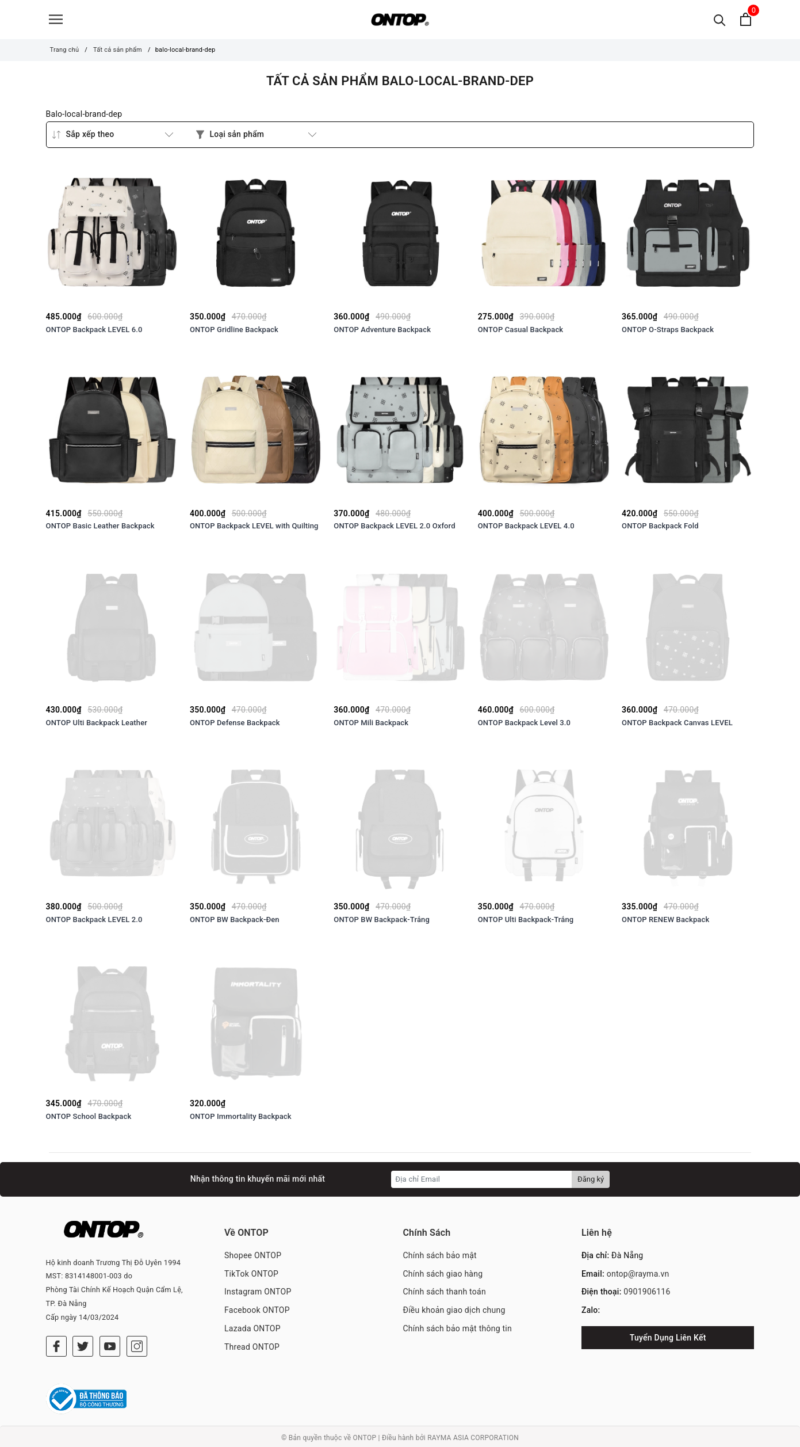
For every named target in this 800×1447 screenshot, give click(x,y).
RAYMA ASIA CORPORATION (473, 1435)
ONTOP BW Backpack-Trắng (382, 923)
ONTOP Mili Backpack (371, 726)
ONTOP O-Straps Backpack (668, 333)
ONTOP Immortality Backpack (241, 1120)
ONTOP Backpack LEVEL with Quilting (254, 530)
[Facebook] (56, 1333)
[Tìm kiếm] (720, 22)
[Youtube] (109, 1333)
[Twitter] (82, 1333)
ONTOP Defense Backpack (235, 726)
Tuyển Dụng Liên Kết (668, 1341)
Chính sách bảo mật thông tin (457, 1332)
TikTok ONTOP (251, 1277)
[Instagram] (137, 1333)
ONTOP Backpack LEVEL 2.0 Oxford (394, 530)
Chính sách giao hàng (443, 1277)
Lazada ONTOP (252, 1332)
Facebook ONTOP (257, 1314)
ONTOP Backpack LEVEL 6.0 (94, 333)
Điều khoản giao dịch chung (454, 1314)
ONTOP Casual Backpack (521, 333)
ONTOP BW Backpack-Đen (235, 923)
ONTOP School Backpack (89, 1120)
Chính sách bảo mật (439, 1259)
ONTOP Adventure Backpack (382, 333)
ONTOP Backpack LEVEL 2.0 (94, 923)
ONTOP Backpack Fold (660, 530)
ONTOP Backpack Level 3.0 (524, 726)
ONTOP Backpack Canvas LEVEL (677, 726)
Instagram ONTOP (257, 1296)
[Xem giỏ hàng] (745, 21)
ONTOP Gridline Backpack (234, 333)
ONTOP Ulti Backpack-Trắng (526, 923)
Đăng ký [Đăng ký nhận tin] (590, 1183)
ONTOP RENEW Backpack (665, 923)
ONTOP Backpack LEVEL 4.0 (526, 530)
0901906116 (646, 1296)
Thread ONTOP (252, 1350)
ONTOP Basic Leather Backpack (100, 530)
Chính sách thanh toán (444, 1296)
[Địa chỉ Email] (481, 1183)
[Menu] (56, 21)
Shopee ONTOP (252, 1259)
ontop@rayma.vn (638, 1277)
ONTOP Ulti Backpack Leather (96, 726)
